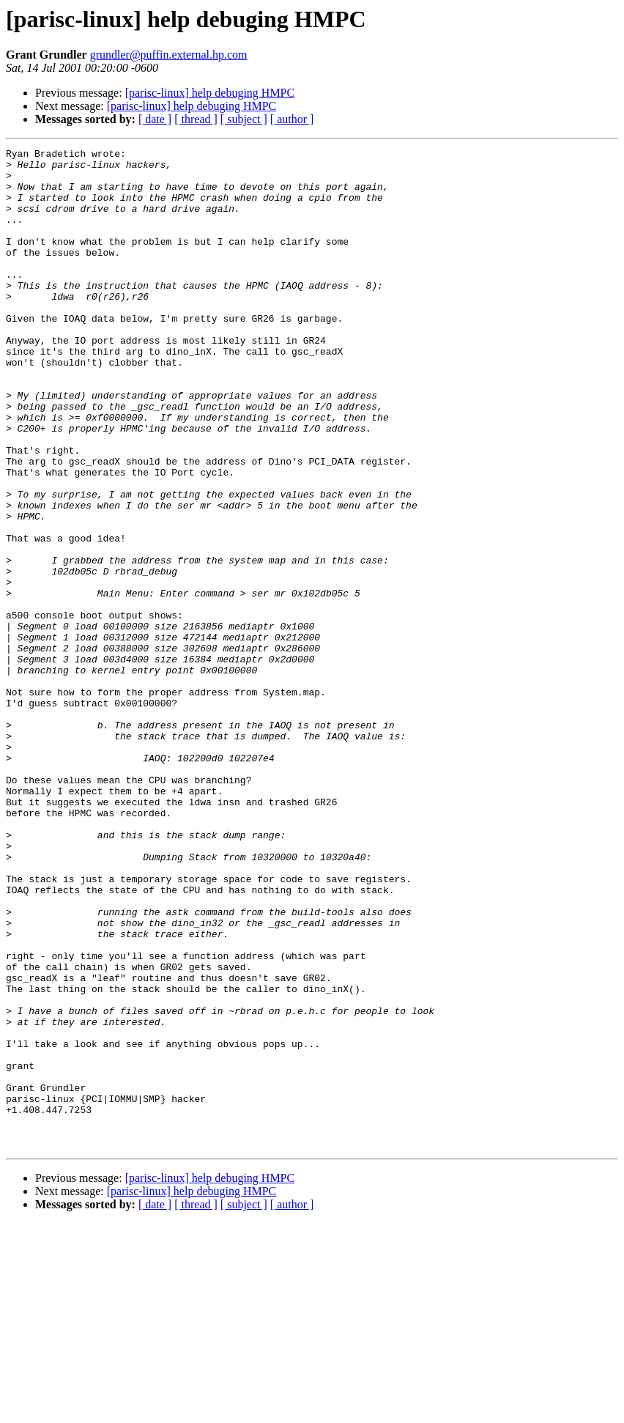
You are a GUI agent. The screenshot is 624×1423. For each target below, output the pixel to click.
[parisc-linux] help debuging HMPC (210, 92)
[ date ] (154, 119)
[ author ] (292, 119)
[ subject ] (243, 119)
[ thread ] (196, 119)
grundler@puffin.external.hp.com (169, 54)
